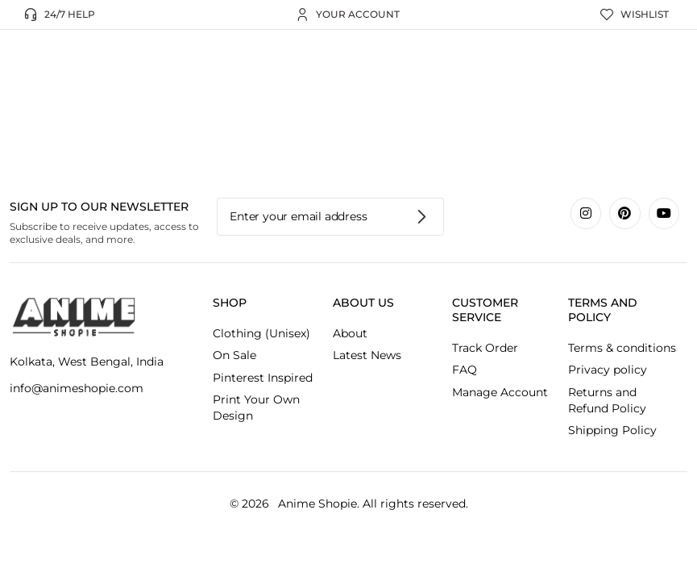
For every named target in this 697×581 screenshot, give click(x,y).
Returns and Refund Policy (607, 400)
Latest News (367, 355)
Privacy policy (607, 369)
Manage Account (500, 392)
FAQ (464, 369)
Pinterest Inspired (263, 377)
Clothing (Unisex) (261, 333)
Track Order (485, 348)
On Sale (234, 355)
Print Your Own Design (256, 407)
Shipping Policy (612, 430)
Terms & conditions (622, 348)
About (350, 333)
